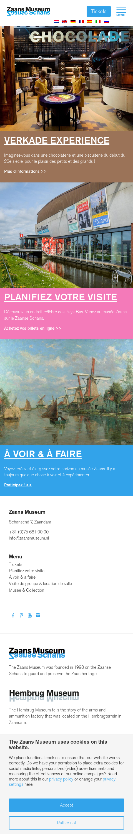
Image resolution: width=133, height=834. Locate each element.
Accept (66, 805)
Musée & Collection (26, 590)
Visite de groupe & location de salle (40, 583)
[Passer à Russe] (106, 21)
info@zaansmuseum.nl (29, 538)
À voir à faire (43, 454)
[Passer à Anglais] (65, 21)
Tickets (98, 11)
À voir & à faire (22, 577)
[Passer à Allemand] (73, 21)
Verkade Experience (56, 140)
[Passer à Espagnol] (90, 21)
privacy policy (61, 779)
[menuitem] (118, 11)
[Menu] (118, 11)
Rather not (66, 823)
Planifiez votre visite (60, 297)
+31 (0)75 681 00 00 (29, 532)
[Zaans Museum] (28, 11)
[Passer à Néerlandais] (56, 21)
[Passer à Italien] (98, 21)
